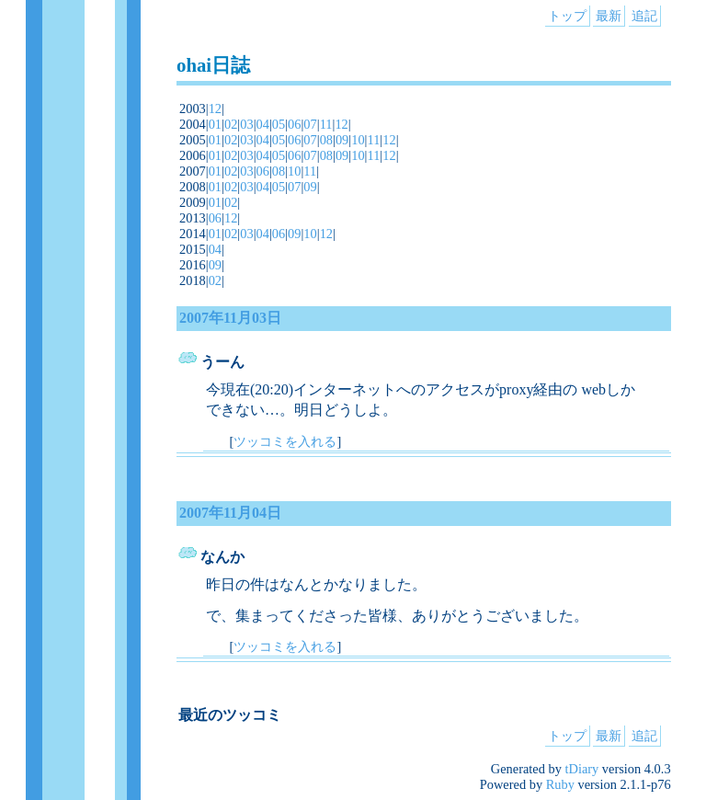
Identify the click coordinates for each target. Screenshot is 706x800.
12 (215, 108)
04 (262, 124)
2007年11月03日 (230, 318)
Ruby (560, 784)
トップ (567, 15)
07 (309, 124)
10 (357, 139)
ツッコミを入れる (284, 441)
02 (230, 124)
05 (278, 124)
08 (326, 139)
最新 (608, 15)
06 (294, 124)
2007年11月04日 (230, 512)
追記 (644, 15)
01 (215, 124)
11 (326, 124)
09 (342, 139)
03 (246, 124)
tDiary (582, 768)
